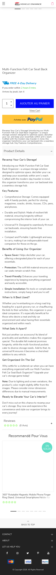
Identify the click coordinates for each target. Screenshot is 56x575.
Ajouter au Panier (35, 103)
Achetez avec (28, 119)
